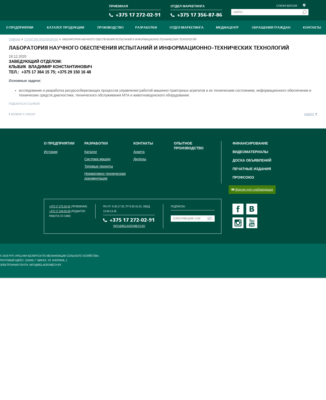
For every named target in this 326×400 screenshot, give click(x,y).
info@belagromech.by (129, 226)
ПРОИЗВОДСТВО (110, 28)
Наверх (309, 114)
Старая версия (286, 6)
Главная (14, 39)
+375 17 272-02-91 (138, 15)
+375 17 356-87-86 (199, 15)
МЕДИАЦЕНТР (227, 28)
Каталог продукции (65, 28)
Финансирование (250, 143)
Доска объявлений (251, 160)
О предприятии (19, 28)
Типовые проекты (98, 166)
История (50, 152)
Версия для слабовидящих (252, 189)
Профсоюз (243, 177)
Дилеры (139, 159)
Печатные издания (251, 169)
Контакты (312, 28)
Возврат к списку (23, 114)
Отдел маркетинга (187, 28)
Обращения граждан (271, 28)
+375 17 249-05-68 (59, 211)
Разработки (146, 28)
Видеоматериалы (250, 152)
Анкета (139, 152)
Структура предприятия (41, 39)
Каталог (90, 152)
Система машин (97, 159)
